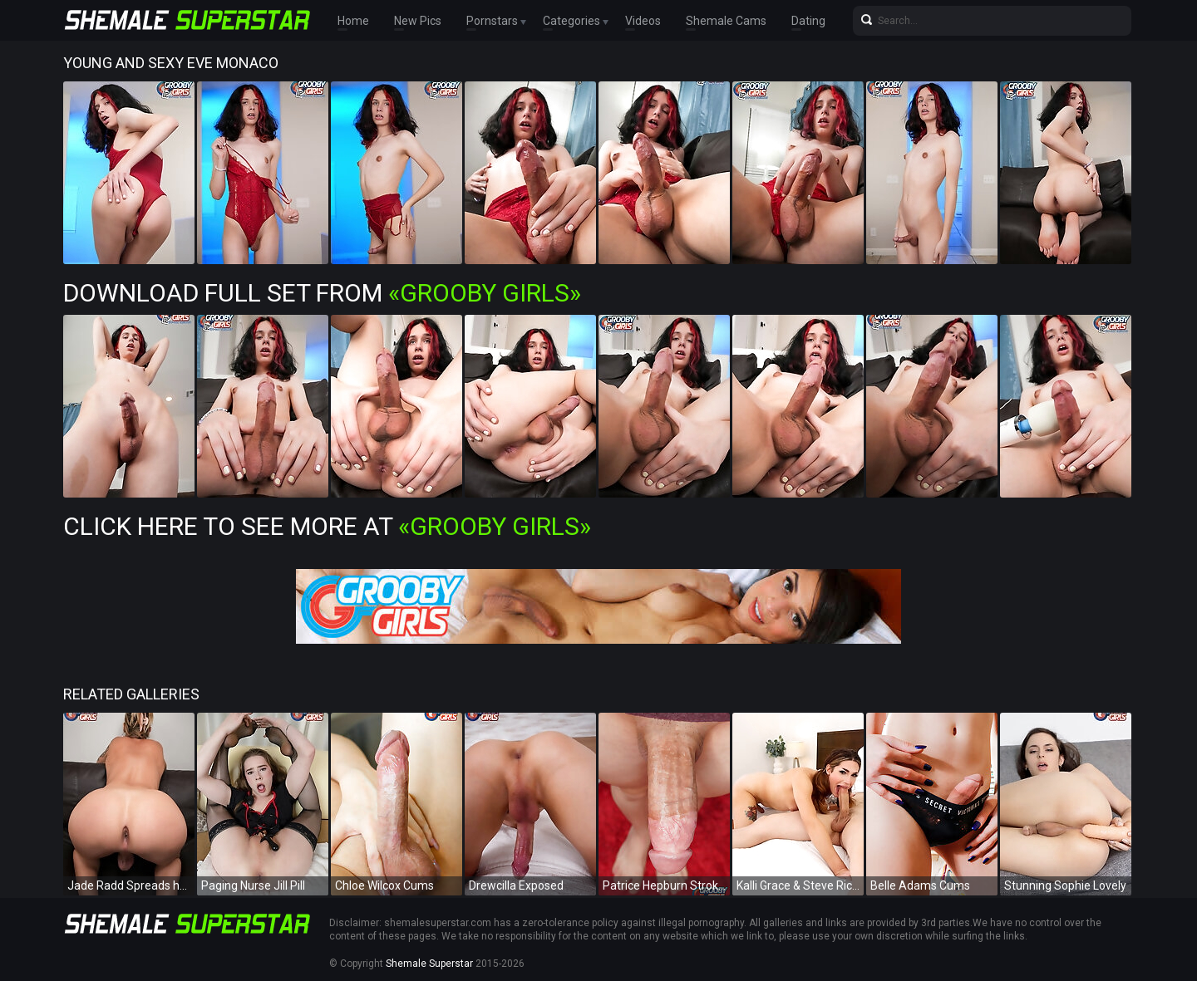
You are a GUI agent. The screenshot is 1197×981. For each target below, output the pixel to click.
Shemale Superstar (429, 963)
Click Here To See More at (327, 526)
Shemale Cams (726, 20)
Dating (808, 20)
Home (353, 20)
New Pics (417, 20)
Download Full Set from (322, 292)
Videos (643, 20)
